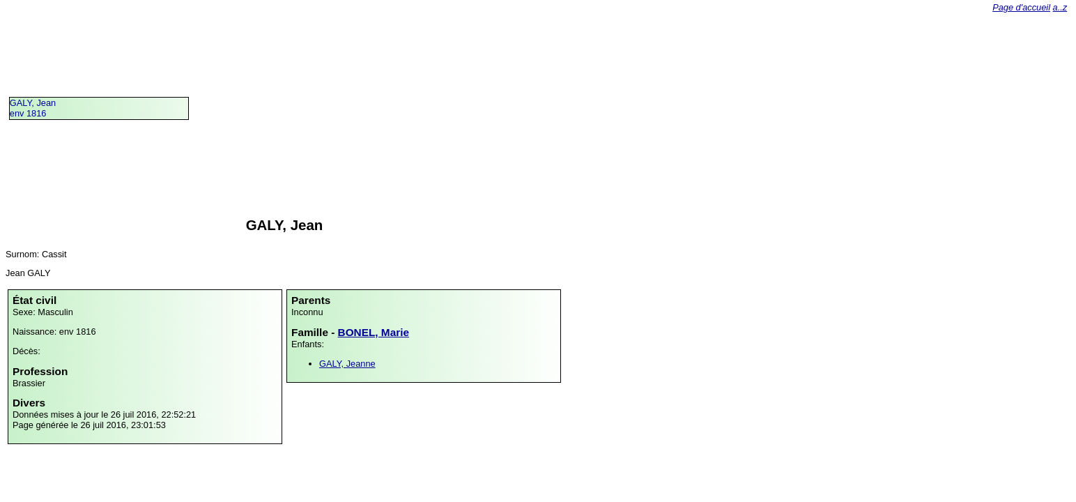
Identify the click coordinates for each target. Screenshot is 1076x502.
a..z (1060, 7)
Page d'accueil (1021, 7)
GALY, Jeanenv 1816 (33, 108)
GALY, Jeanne (347, 363)
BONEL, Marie (373, 332)
